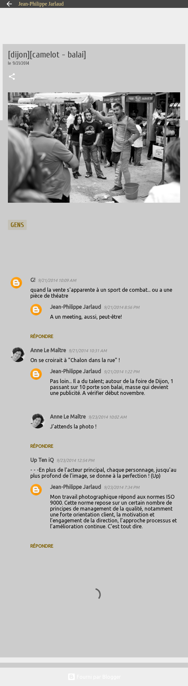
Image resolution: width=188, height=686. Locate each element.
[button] (12, 77)
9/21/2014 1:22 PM (121, 371)
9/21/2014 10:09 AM (57, 280)
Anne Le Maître (48, 350)
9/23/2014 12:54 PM (75, 460)
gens (17, 225)
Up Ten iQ (42, 460)
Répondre (41, 336)
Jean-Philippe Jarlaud (41, 4)
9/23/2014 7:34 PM (121, 487)
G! (32, 280)
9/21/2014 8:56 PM (121, 307)
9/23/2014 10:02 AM (107, 417)
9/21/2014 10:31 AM (87, 350)
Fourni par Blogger (94, 677)
